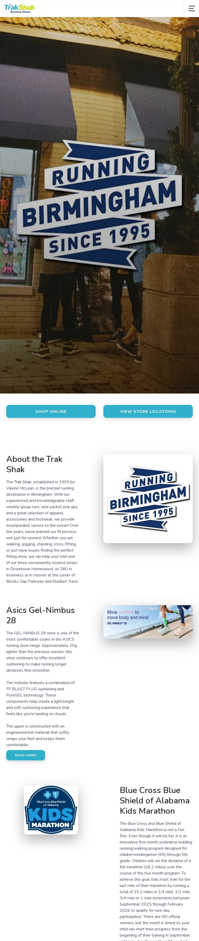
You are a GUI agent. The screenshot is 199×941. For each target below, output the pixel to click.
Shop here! (26, 755)
